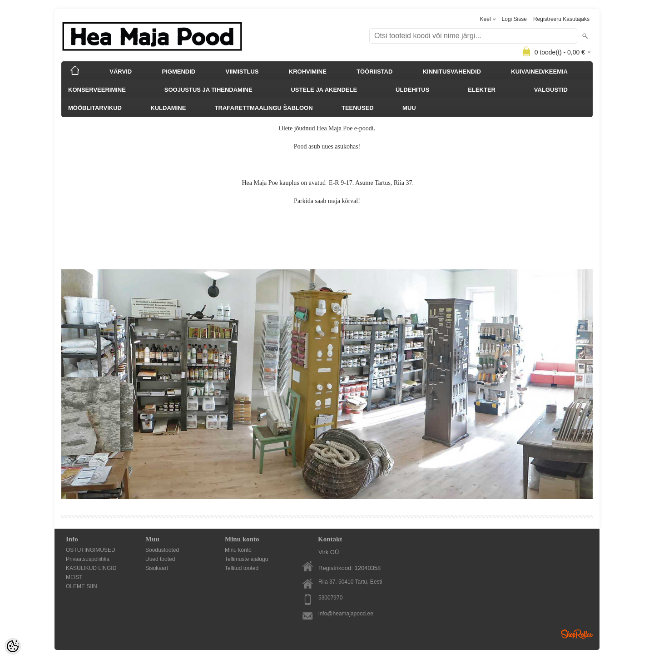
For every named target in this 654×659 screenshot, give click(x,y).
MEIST (74, 577)
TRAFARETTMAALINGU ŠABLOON (264, 107)
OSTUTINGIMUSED (90, 550)
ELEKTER (481, 89)
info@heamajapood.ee (345, 613)
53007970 (330, 598)
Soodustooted (162, 550)
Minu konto (238, 550)
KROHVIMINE (308, 71)
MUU (409, 107)
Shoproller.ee (577, 634)
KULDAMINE (168, 107)
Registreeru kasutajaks (561, 19)
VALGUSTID (551, 89)
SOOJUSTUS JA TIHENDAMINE (208, 89)
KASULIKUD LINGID (91, 568)
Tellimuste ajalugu (246, 559)
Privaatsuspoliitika (87, 559)
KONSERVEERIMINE (97, 89)
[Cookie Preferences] (13, 646)
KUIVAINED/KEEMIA (539, 71)
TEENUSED (358, 107)
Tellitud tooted (241, 568)
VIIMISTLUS (242, 71)
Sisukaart (156, 568)
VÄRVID (120, 71)
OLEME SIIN (81, 586)
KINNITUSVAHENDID (452, 71)
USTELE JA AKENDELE (324, 89)
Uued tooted (160, 559)
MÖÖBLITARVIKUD (95, 107)
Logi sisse (514, 19)
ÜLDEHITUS (412, 89)
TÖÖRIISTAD (374, 71)
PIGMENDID (179, 71)
